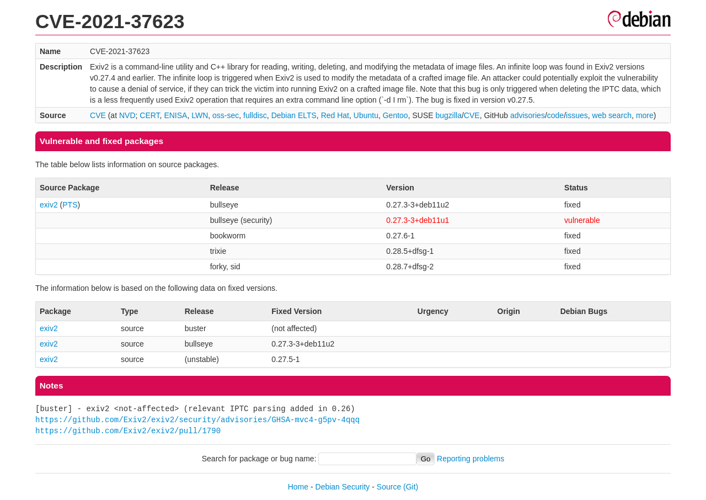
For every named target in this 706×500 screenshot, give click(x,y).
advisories (527, 115)
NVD (127, 115)
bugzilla (448, 115)
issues (577, 115)
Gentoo (395, 115)
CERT (149, 115)
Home (298, 486)
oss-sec (225, 115)
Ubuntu (366, 115)
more (645, 115)
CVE (98, 115)
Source (389, 486)
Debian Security (342, 486)
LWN (199, 115)
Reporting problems (470, 458)
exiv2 (49, 204)
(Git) (410, 486)
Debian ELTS (294, 115)
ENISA (175, 115)
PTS (69, 204)
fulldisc (255, 115)
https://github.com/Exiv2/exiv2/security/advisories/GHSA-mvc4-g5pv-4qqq (197, 419)
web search (612, 115)
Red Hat (335, 115)
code (555, 115)
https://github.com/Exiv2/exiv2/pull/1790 (128, 430)
